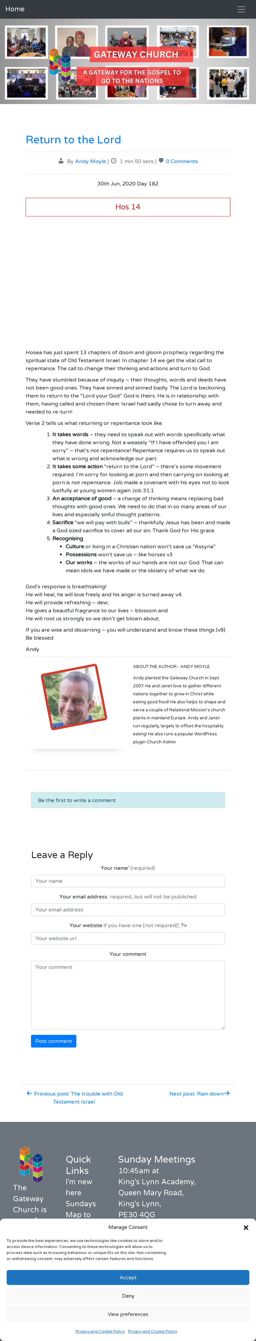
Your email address (127, 896)
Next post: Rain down (199, 1094)
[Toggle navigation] (241, 9)
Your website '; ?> (128, 925)
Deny (128, 1296)
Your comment (127, 954)
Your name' (128, 868)
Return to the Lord (73, 140)
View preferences (128, 1314)
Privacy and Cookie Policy (100, 1331)
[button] (246, 1227)
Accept (128, 1278)
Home (15, 9)
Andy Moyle (90, 161)
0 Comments (182, 161)
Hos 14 (127, 206)
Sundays (81, 1204)
